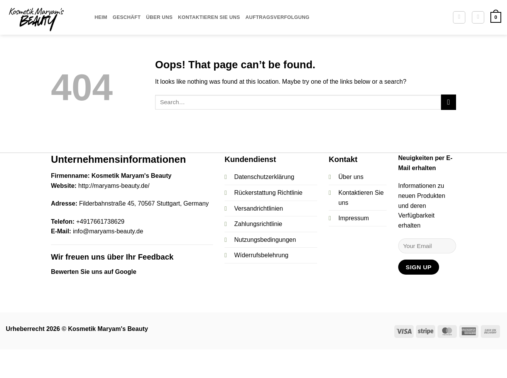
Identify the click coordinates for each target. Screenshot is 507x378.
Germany (195, 203)
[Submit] (448, 102)
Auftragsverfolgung (277, 17)
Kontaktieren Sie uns (209, 17)
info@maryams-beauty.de (108, 231)
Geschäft (126, 17)
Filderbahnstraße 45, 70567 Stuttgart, (130, 203)
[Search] (459, 17)
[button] (478, 17)
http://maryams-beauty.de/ (114, 185)
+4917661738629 (100, 221)
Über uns (159, 17)
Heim (101, 17)
